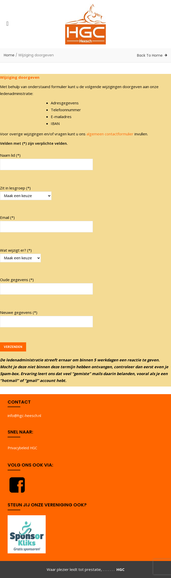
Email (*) (46, 224)
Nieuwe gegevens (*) (46, 319)
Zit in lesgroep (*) (26, 192)
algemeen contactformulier (110, 133)
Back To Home (150, 55)
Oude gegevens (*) (46, 286)
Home (9, 55)
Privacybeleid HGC (22, 447)
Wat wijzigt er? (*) (20, 255)
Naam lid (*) (46, 162)
